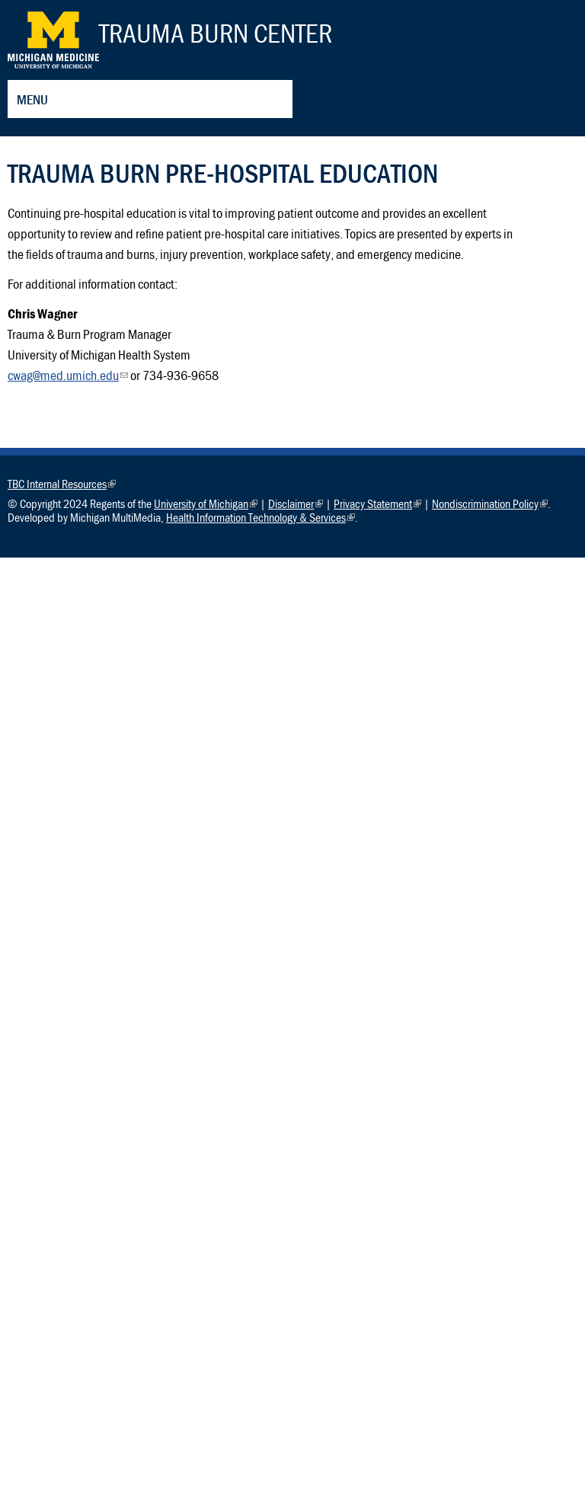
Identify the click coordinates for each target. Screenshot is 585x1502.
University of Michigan (205, 503)
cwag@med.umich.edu (68, 375)
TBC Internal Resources (62, 483)
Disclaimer (295, 503)
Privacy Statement (377, 503)
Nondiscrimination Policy (490, 503)
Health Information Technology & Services (260, 517)
